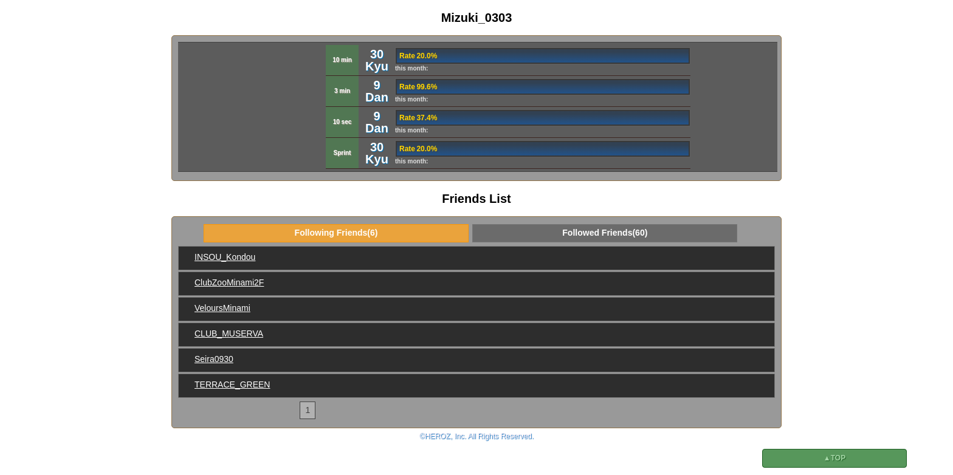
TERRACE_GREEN (232, 384)
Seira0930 (213, 359)
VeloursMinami (222, 308)
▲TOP (834, 458)
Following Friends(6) (336, 232)
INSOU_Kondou (224, 257)
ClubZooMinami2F (229, 282)
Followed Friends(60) (604, 232)
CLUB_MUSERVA (228, 333)
